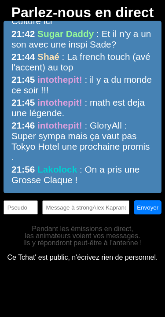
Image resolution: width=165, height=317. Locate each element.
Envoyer (147, 207)
